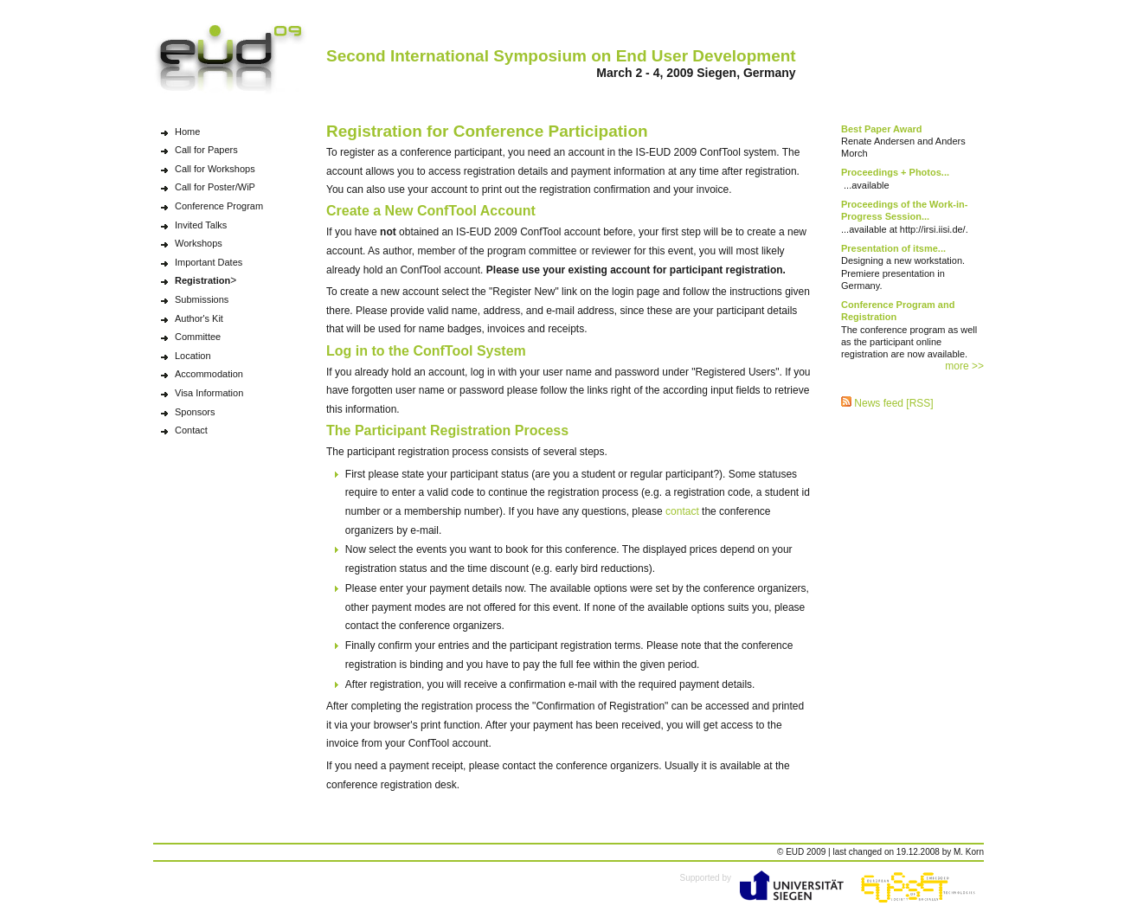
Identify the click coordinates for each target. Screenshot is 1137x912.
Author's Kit (199, 318)
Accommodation (209, 374)
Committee (198, 336)
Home (187, 131)
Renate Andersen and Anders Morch (903, 141)
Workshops (198, 243)
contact (682, 511)
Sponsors (195, 412)
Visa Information (209, 393)
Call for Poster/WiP (215, 187)
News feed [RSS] (887, 403)
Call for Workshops (215, 169)
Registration (202, 280)
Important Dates (208, 262)
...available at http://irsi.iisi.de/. (904, 216)
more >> (964, 366)
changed (865, 852)
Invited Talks (201, 225)
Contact (191, 430)
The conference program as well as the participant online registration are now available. (909, 329)
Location (193, 355)
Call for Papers (206, 150)
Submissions (201, 299)
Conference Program (219, 206)
